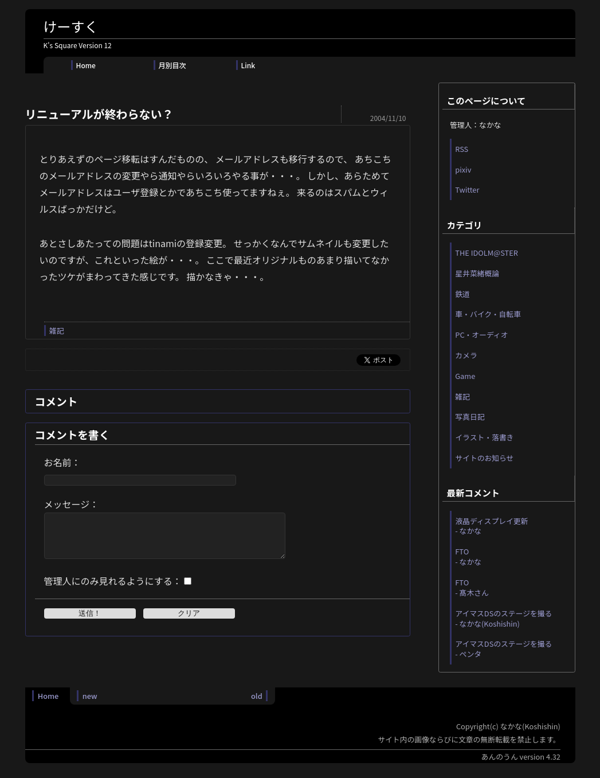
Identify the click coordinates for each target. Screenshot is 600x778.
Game (465, 375)
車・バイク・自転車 (488, 313)
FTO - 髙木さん (472, 587)
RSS (461, 148)
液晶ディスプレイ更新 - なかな (491, 526)
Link (248, 65)
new (90, 695)
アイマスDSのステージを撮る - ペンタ (503, 648)
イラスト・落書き (484, 437)
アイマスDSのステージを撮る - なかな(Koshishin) (503, 618)
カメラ (466, 355)
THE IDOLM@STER (486, 252)
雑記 (56, 330)
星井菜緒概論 (477, 273)
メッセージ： (71, 504)
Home (86, 65)
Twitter (467, 189)
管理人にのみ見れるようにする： (113, 589)
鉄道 (462, 293)
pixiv (463, 169)
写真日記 (469, 416)
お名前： (62, 462)
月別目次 (172, 65)
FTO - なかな (468, 556)
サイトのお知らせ (484, 457)
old (256, 695)
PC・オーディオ (481, 334)
